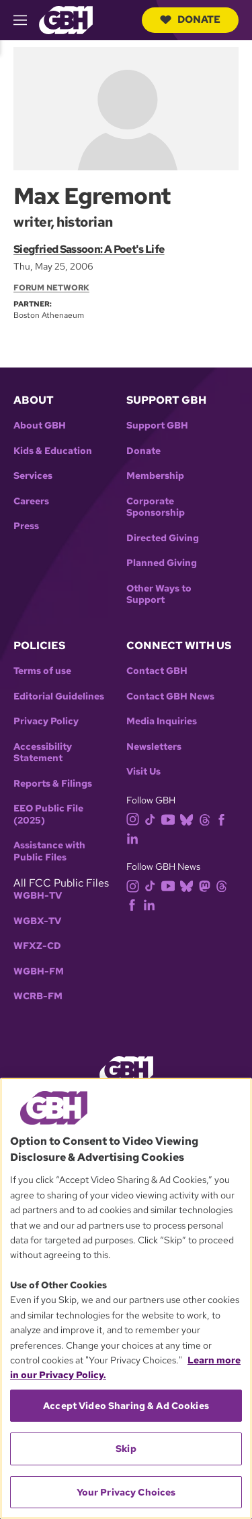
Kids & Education (52, 451)
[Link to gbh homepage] (66, 19)
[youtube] (170, 818)
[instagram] (135, 818)
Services (32, 476)
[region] (126, 1298)
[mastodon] (207, 885)
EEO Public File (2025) (48, 814)
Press (26, 526)
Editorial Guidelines (58, 696)
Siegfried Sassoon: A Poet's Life (89, 249)
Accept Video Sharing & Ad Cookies (126, 1406)
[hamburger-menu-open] (26, 20)
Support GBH (157, 425)
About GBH (39, 425)
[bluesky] (189, 818)
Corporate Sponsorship (155, 507)
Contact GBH (156, 671)
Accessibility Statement (42, 753)
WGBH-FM (38, 971)
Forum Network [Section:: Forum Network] (51, 287)
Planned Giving (161, 563)
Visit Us (143, 771)
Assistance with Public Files (49, 851)
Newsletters (153, 746)
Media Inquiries (161, 721)
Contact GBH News (170, 696)
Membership (155, 476)
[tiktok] (152, 818)
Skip (126, 1449)
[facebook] (224, 818)
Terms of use (42, 671)
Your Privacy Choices (126, 1492)
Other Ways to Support (159, 594)
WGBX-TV (37, 921)
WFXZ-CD (37, 946)
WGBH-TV (37, 895)
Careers (31, 501)
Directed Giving (162, 538)
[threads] (207, 818)
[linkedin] (135, 837)
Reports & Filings (52, 783)
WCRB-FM (37, 996)
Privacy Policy (46, 721)
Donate (190, 19)
